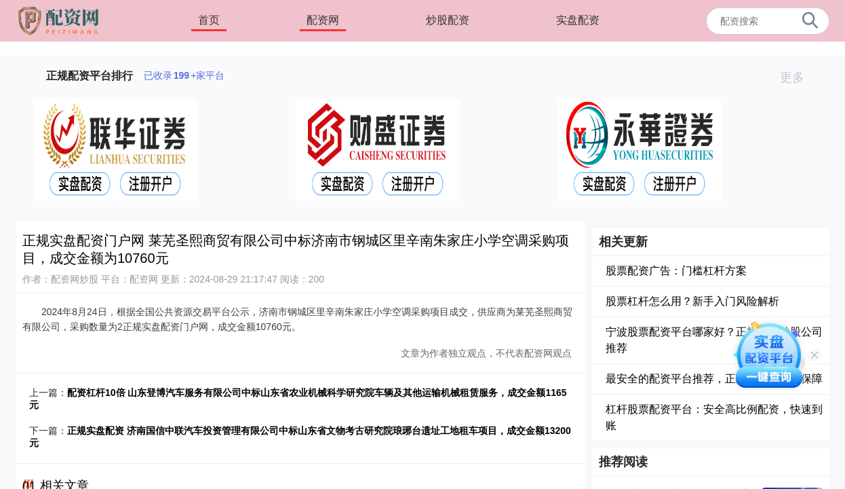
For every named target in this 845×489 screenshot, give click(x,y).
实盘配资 (578, 20)
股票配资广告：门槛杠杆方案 (676, 270)
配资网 (323, 20)
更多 (798, 77)
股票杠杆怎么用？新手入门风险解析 (692, 301)
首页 (209, 20)
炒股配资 (447, 20)
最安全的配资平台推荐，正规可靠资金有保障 (714, 378)
